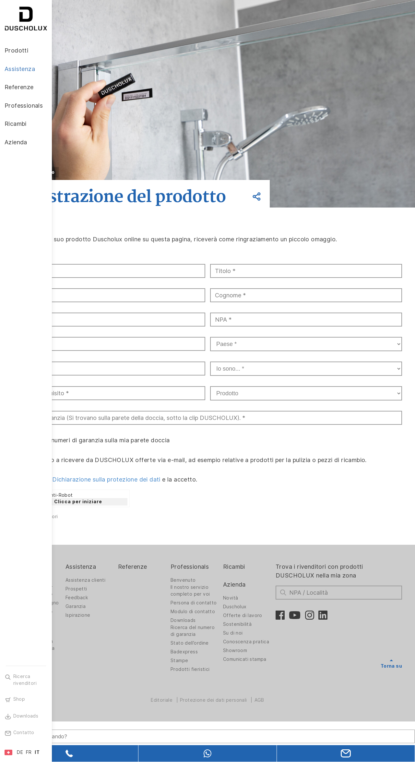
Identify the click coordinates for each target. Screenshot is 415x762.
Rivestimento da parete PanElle (83, 656)
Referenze (170, 595)
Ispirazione (123, 644)
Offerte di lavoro (267, 644)
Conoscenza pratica (261, 672)
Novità (254, 626)
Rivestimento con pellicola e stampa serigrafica (85, 685)
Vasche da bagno (84, 645)
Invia (75, 558)
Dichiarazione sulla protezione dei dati (158, 508)
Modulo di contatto (213, 647)
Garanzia (121, 635)
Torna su (391, 694)
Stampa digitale (83, 668)
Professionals (221, 595)
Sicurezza (76, 704)
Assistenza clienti (130, 609)
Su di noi (257, 661)
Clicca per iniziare (130, 530)
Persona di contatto (214, 633)
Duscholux (259, 635)
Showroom (259, 684)
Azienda (258, 613)
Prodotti (77, 595)
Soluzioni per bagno (80, 633)
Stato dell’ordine (221, 689)
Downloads (214, 659)
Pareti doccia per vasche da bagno (85, 619)
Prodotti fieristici (221, 715)
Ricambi (258, 595)
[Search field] (121, 728)
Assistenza (126, 595)
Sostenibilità (261, 653)
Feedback (122, 626)
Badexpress (215, 697)
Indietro (96, 172)
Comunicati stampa (260, 695)
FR (29, 752)
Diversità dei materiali (79, 715)
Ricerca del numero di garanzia (214, 673)
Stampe (210, 706)
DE (20, 752)
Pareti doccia (80, 609)
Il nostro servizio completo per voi (221, 619)
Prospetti (121, 617)
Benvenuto (214, 609)
